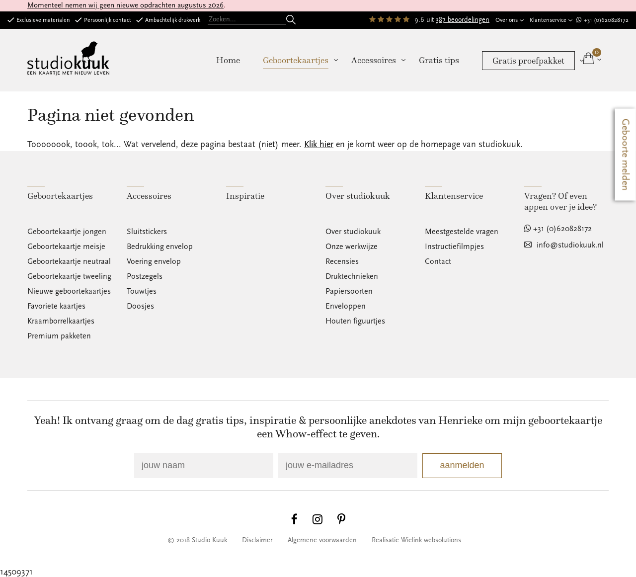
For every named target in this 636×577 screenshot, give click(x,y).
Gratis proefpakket (528, 60)
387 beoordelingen (462, 20)
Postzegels (144, 276)
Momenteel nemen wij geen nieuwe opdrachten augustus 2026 (125, 5)
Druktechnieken (351, 276)
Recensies (342, 261)
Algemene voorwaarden (322, 540)
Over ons (506, 20)
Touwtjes (142, 291)
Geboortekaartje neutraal (69, 261)
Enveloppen (345, 306)
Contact (438, 261)
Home (228, 60)
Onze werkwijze (351, 246)
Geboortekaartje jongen (66, 231)
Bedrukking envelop (160, 246)
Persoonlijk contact (107, 20)
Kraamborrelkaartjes (60, 321)
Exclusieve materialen (43, 20)
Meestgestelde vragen (461, 231)
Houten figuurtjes (355, 321)
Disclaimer (257, 540)
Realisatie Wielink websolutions (416, 540)
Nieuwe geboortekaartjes (69, 291)
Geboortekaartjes (295, 60)
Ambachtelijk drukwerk (172, 20)
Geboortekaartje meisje (66, 246)
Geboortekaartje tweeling (69, 276)
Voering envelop (154, 261)
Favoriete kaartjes (56, 306)
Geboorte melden (625, 155)
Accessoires (373, 60)
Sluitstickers (147, 231)
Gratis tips (439, 60)
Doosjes (140, 306)
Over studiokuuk (353, 231)
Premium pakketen (59, 335)
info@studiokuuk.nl (570, 245)
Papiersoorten (349, 291)
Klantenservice (548, 20)
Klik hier (318, 144)
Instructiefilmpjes (454, 246)
